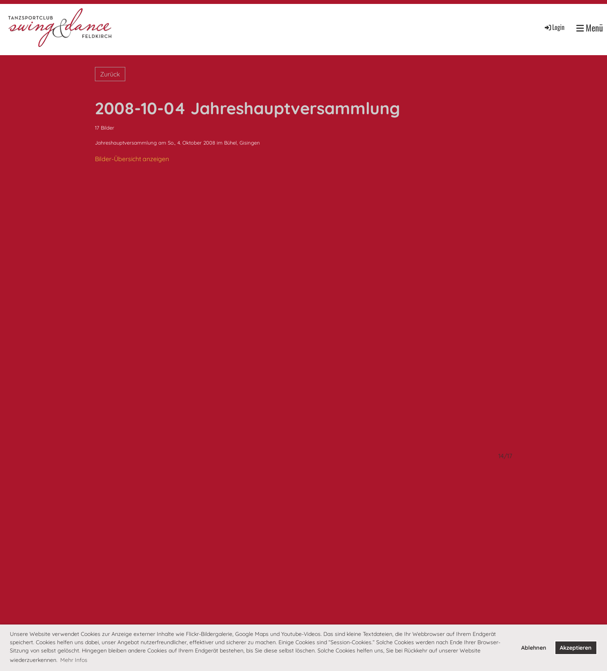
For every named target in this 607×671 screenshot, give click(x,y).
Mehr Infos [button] (73, 660)
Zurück (110, 74)
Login (554, 27)
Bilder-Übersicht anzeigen (132, 159)
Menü (589, 28)
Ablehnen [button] (533, 647)
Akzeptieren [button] (576, 647)
